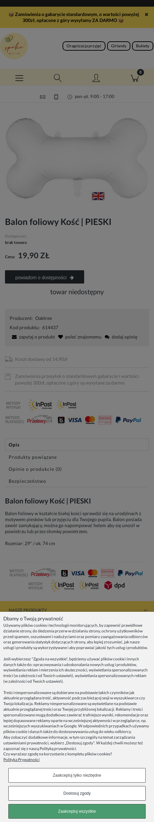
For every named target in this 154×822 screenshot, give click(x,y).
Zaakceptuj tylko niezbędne (77, 775)
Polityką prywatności (58, 748)
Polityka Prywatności (21, 759)
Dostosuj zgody (76, 793)
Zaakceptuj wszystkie (77, 811)
